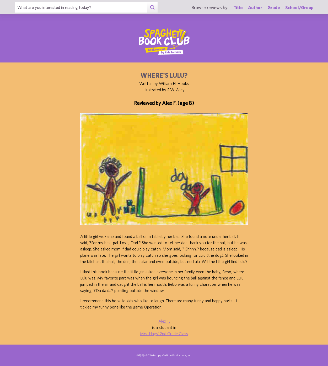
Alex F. (164, 321)
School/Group (299, 7)
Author (255, 7)
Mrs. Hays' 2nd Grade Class (164, 333)
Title (238, 7)
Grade (273, 7)
